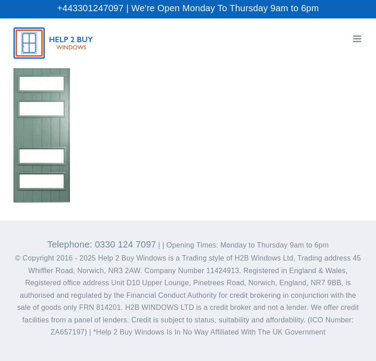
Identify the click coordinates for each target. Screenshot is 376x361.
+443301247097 (90, 8)
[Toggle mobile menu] (358, 38)
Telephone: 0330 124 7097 (101, 244)
